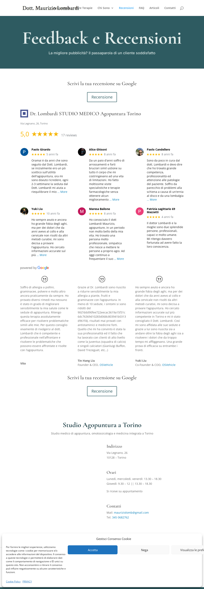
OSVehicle (106, 365)
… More (62, 192)
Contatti (170, 8)
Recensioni (126, 8)
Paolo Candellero (158, 149)
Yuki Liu (37, 209)
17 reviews (69, 135)
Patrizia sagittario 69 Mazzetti (161, 210)
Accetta (93, 550)
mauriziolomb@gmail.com (131, 512)
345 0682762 (120, 517)
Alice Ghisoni (98, 149)
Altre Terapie (83, 8)
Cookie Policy (13, 581)
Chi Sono (104, 8)
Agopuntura (61, 8)
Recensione (102, 97)
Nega (144, 550)
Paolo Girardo (40, 149)
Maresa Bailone (99, 209)
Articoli (154, 8)
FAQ (141, 8)
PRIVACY (27, 581)
